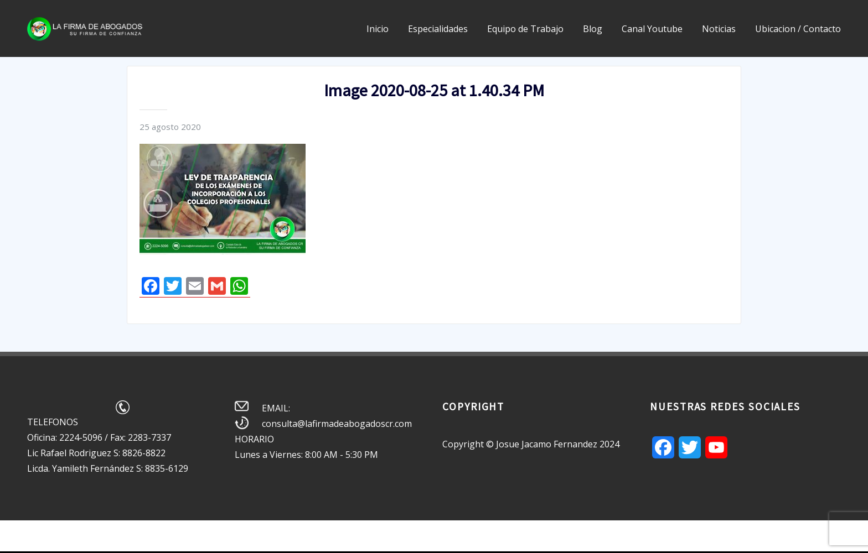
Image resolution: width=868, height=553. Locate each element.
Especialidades (438, 29)
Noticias (719, 29)
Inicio (377, 29)
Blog (592, 29)
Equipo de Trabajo (525, 29)
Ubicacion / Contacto (798, 29)
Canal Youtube (652, 29)
